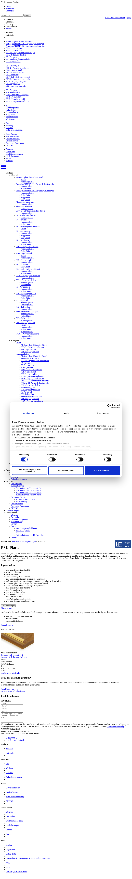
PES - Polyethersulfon (15, 72)
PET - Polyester (12, 75)
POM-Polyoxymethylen (30, 385)
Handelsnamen (7, 625)
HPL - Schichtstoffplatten (16, 55)
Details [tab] (66, 413)
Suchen (27, 15)
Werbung (9, 125)
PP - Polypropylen (13, 84)
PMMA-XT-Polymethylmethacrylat (35, 383)
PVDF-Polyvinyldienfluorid (32, 401)
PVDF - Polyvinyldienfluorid (17, 101)
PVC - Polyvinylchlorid (15, 99)
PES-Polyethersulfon (29, 374)
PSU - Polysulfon (13, 92)
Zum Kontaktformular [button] (10, 689)
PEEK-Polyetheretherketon (31, 370)
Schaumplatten (12, 112)
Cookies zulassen (102, 470)
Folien (8, 105)
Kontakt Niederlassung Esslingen (14, 657)
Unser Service (11, 134)
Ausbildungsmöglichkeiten (26, 528)
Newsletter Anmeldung (15, 143)
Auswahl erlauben (66, 470)
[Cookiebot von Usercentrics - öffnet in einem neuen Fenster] (109, 406)
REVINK (9, 145)
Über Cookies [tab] (103, 413)
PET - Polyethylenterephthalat (18, 77)
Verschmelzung (17, 522)
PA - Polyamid (11, 57)
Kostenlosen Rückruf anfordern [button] (13, 691)
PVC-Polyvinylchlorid (30, 352)
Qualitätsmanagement (14, 154)
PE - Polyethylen (12, 66)
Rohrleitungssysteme (14, 130)
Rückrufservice (12, 141)
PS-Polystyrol (26, 392)
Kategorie (10, 35)
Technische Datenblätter (25, 499)
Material (9, 33)
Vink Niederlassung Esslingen (24, 541)
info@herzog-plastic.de (10, 673)
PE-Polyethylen (27, 367)
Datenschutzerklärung (115, 728)
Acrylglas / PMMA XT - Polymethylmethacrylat (25, 46)
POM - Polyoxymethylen (16, 81)
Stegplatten (10, 114)
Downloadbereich (13, 138)
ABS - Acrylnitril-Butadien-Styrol (19, 41)
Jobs (17, 533)
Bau (7, 123)
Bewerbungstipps (23, 530)
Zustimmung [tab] (29, 413)
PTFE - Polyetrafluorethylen (17, 95)
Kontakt (9, 28)
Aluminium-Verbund (14, 50)
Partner (9, 158)
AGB (8, 865)
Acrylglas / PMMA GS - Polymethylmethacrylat (25, 44)
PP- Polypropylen (28, 387)
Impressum (10, 851)
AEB (8, 869)
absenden (15, 731)
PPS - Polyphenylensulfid (16, 86)
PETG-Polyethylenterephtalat (32, 378)
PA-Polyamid (26, 363)
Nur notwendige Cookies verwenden (30, 470)
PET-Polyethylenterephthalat (32, 376)
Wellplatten (10, 119)
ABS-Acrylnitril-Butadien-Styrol (34, 345)
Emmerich (10, 8)
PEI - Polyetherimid (14, 70)
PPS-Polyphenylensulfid (30, 390)
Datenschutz (11, 856)
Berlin (8, 6)
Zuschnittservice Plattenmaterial (28, 488)
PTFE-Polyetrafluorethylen (31, 396)
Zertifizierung (21, 501)
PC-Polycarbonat (27, 365)
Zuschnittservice (12, 136)
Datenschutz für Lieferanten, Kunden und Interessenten (28, 860)
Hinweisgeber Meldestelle (16, 874)
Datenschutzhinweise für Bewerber (30, 535)
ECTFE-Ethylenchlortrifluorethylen (35, 361)
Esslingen (10, 11)
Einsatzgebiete (7, 608)
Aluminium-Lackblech (15, 48)
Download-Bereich (18, 497)
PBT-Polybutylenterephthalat (32, 347)
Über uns (9, 149)
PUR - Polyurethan (13, 97)
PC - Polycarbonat (13, 61)
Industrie (9, 128)
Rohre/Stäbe (11, 110)
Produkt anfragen (8, 606)
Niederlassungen (12, 156)
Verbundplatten (12, 117)
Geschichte (10, 152)
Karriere (9, 161)
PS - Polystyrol (12, 90)
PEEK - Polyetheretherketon (17, 68)
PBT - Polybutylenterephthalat (18, 59)
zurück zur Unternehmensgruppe (118, 18)
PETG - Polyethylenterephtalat (18, 79)
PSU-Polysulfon (27, 394)
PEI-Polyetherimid (28, 349)
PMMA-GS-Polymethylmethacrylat (35, 381)
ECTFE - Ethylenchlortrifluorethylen (20, 53)
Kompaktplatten (12, 108)
